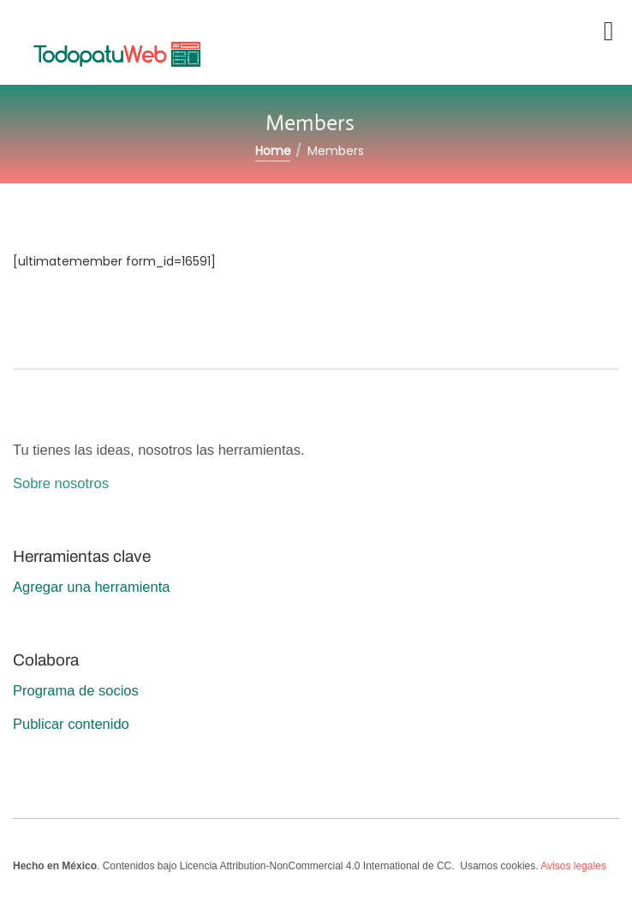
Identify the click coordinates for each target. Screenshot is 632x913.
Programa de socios (76, 690)
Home (273, 150)
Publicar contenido (71, 723)
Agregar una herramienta (91, 586)
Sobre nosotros (61, 483)
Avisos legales (573, 866)
